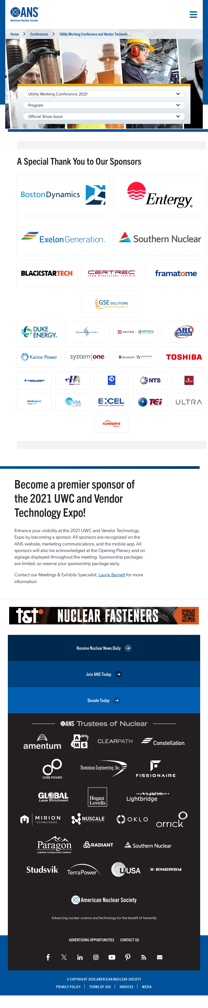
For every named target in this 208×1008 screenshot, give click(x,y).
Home (14, 33)
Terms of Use (100, 986)
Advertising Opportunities (91, 939)
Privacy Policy (68, 986)
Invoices (127, 986)
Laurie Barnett (112, 574)
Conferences (39, 33)
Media (147, 986)
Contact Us (129, 939)
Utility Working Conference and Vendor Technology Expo (99, 33)
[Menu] (193, 14)
